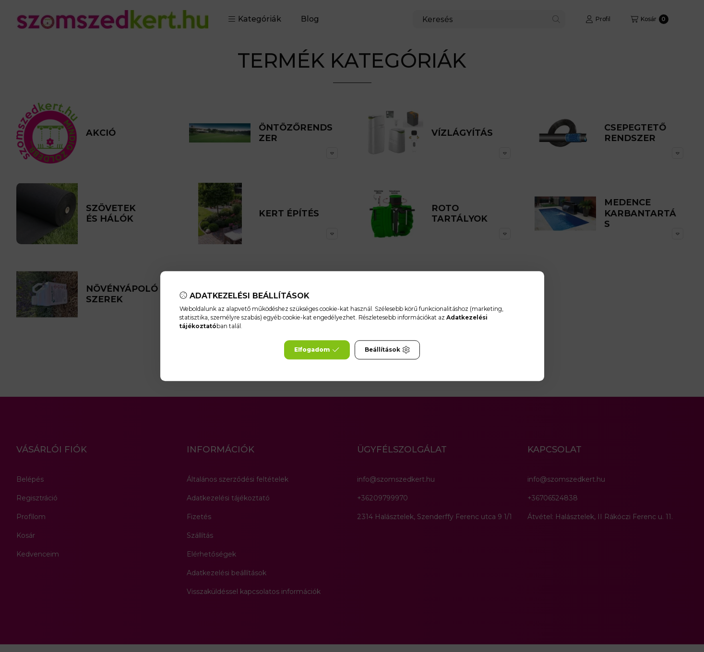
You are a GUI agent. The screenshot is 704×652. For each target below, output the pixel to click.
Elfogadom (316, 350)
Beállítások (387, 350)
